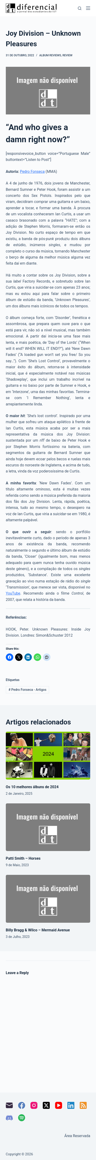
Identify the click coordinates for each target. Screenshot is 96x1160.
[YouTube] (58, 1105)
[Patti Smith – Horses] (48, 827)
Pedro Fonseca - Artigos (27, 690)
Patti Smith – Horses (23, 858)
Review (68, 55)
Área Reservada (77, 1136)
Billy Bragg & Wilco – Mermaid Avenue (38, 930)
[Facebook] (21, 1105)
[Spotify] (21, 1117)
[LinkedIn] (70, 1105)
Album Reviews (50, 55)
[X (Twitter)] (46, 1105)
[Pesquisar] (79, 8)
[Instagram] (33, 1105)
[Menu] (88, 8)
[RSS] (83, 1105)
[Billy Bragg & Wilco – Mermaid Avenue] (48, 898)
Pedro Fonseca (32, 171)
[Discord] (9, 1117)
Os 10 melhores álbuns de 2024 (32, 787)
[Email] (9, 1105)
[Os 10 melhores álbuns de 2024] (48, 755)
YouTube (13, 593)
